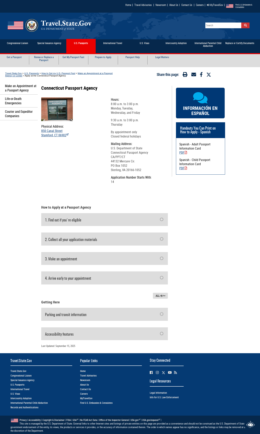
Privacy (23, 420)
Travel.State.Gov (13, 73)
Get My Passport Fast (73, 57)
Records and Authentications (24, 407)
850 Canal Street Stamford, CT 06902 (55, 133)
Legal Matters (162, 57)
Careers (200, 5)
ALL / (160, 295)
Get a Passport (14, 57)
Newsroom (160, 5)
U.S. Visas (15, 393)
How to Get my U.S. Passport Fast (58, 73)
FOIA (68, 420)
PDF (183, 152)
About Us (174, 5)
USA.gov (135, 420)
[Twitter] (208, 74)
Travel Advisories (143, 5)
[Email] (193, 75)
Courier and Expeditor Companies (19, 113)
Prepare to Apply (103, 57)
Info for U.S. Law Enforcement (164, 397)
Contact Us (187, 5)
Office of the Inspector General (114, 420)
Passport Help (132, 57)
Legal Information (158, 392)
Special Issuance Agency (22, 380)
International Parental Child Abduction (29, 402)
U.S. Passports (31, 73)
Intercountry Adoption (21, 398)
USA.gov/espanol (151, 420)
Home (128, 5)
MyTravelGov (215, 5)
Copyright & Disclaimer (53, 420)
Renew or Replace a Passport (44, 59)
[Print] (185, 75)
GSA (76, 420)
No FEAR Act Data (88, 420)
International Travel (19, 389)
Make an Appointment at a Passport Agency (20, 88)
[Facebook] (201, 75)
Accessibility (34, 420)
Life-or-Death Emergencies (13, 101)
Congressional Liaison (21, 375)
